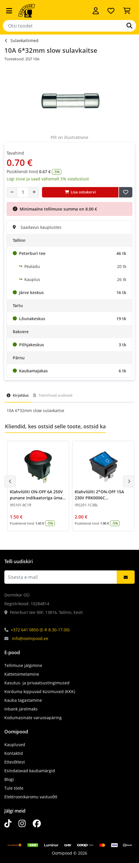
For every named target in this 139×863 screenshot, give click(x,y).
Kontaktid (13, 753)
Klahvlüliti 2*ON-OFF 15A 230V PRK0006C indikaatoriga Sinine (99, 498)
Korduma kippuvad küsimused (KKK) (39, 691)
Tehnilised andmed (52, 395)
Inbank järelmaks (21, 709)
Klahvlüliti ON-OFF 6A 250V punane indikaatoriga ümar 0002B (37, 498)
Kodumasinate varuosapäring (33, 717)
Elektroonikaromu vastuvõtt (30, 796)
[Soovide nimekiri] (111, 10)
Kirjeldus (18, 395)
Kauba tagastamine (23, 700)
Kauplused (14, 744)
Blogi (9, 779)
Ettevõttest (14, 762)
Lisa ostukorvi (80, 192)
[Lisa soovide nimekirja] (125, 192)
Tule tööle (13, 788)
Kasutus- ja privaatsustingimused (37, 683)
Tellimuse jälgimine (23, 665)
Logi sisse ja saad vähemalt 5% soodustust (48, 179)
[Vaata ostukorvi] (127, 10)
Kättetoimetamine (21, 674)
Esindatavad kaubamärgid (29, 770)
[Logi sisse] (95, 10)
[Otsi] (129, 26)
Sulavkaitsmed (24, 40)
